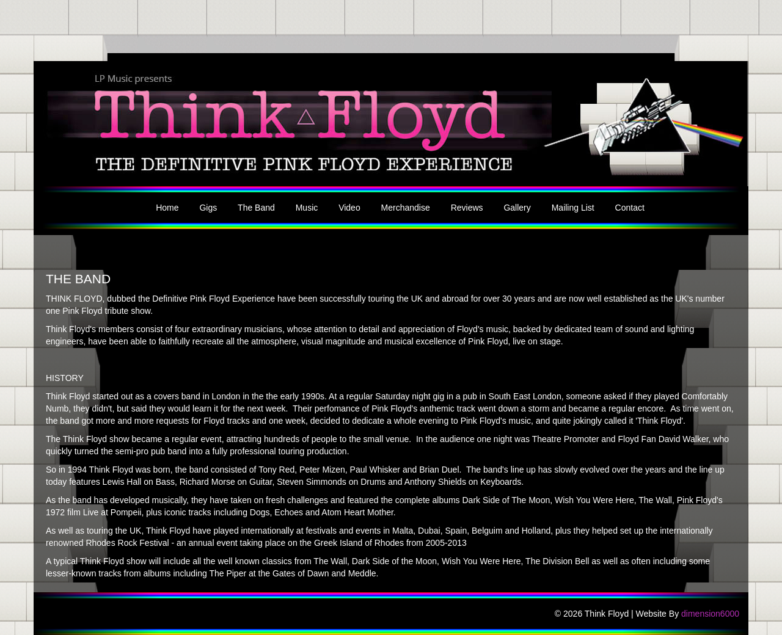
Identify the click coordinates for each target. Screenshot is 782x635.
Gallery (516, 207)
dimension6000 (710, 614)
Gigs (208, 207)
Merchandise (405, 207)
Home (167, 207)
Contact (630, 207)
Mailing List (573, 207)
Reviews (467, 207)
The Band (256, 207)
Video (349, 207)
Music (307, 207)
